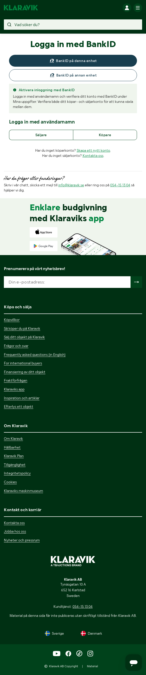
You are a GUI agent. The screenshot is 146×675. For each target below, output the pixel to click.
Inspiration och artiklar (21, 398)
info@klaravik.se (71, 185)
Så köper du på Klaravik (22, 328)
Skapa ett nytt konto (93, 150)
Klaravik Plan (14, 456)
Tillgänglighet (15, 465)
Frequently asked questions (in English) (35, 354)
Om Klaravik (13, 438)
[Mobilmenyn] (137, 7)
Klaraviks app (14, 389)
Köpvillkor (12, 320)
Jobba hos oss (15, 531)
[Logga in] (127, 7)
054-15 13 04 (120, 185)
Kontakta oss (93, 156)
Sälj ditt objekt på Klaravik (24, 337)
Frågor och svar (16, 346)
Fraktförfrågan (15, 380)
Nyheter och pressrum (22, 540)
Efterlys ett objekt (18, 406)
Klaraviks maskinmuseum (23, 491)
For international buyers (23, 363)
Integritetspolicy (17, 473)
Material (92, 666)
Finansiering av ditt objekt (24, 372)
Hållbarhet (12, 447)
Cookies (10, 482)
